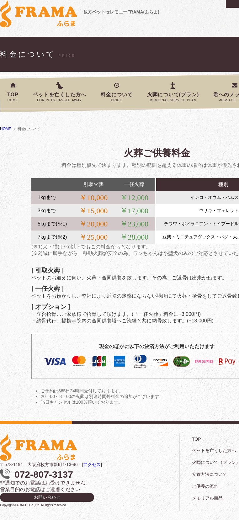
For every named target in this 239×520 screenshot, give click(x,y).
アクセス (92, 464)
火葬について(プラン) (173, 97)
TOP (13, 97)
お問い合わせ (47, 497)
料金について (117, 97)
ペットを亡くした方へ (59, 97)
